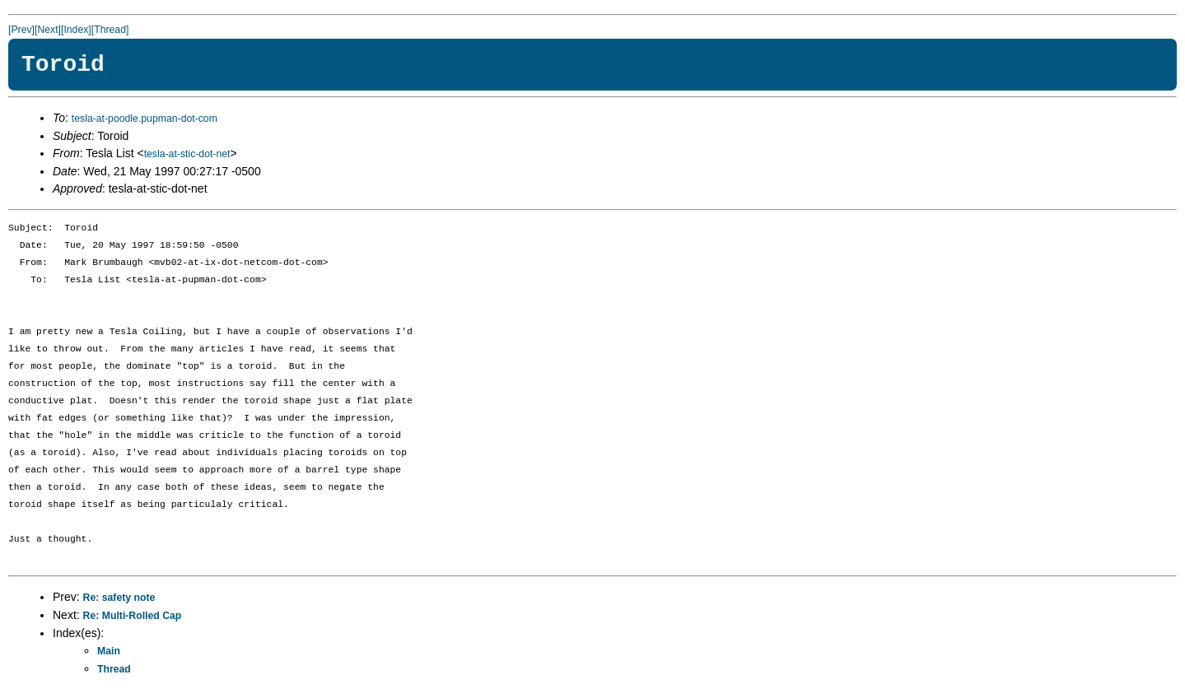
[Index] (76, 29)
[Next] (48, 29)
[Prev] (21, 29)
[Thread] (110, 29)
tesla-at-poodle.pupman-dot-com (144, 118)
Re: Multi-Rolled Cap (132, 615)
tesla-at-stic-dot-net (187, 154)
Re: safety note (119, 597)
